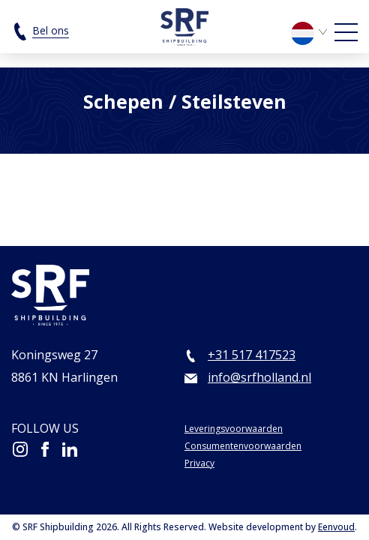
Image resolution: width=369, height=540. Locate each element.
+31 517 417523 (252, 354)
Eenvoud (336, 526)
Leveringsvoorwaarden (233, 428)
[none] (311, 37)
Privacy (199, 463)
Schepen (123, 101)
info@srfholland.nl (259, 377)
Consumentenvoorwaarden (243, 446)
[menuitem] (311, 32)
